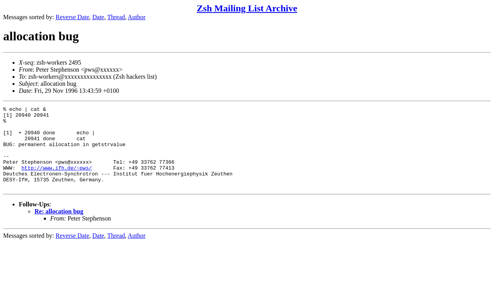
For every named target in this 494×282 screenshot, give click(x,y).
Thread (116, 17)
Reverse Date (72, 17)
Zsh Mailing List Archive (247, 8)
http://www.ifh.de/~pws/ (57, 180)
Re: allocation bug (59, 227)
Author (136, 17)
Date (98, 17)
